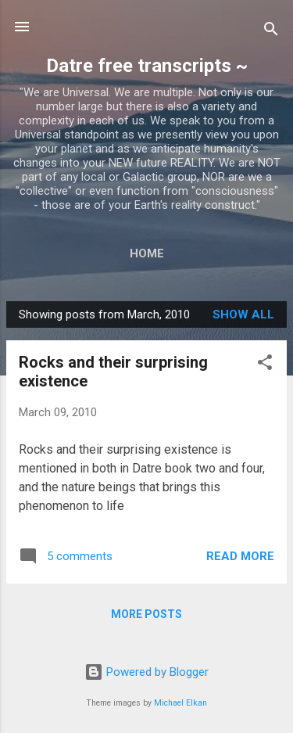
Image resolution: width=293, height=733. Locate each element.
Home (147, 253)
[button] (264, 365)
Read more (240, 556)
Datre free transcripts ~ (147, 66)
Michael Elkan (180, 703)
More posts (146, 614)
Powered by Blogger (146, 672)
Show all (243, 314)
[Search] (271, 32)
